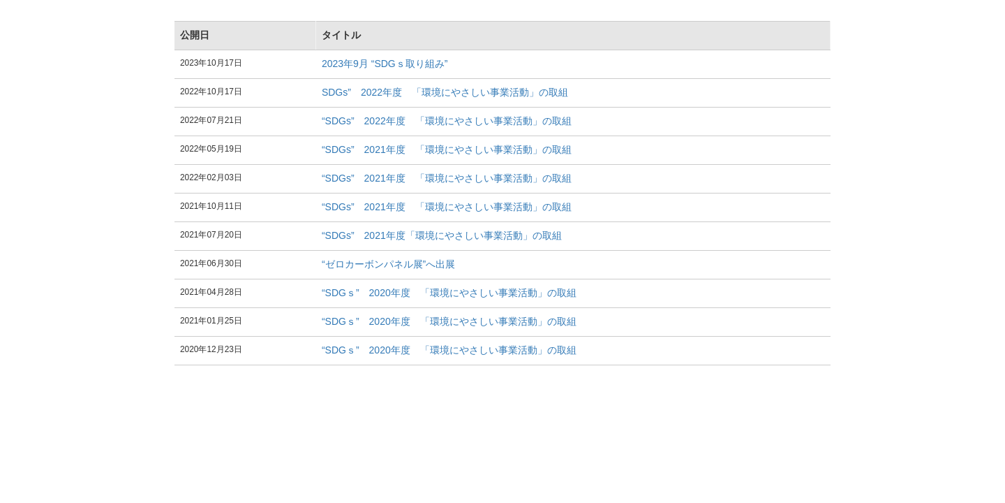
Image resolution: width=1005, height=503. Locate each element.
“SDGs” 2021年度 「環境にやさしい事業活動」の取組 (447, 149)
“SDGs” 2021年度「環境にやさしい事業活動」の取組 (442, 235)
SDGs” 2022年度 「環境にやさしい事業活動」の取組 (445, 92)
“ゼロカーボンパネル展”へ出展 (388, 264)
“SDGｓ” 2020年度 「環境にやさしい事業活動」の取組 (449, 292)
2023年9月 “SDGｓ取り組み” (384, 63)
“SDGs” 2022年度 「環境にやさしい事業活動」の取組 (447, 120)
